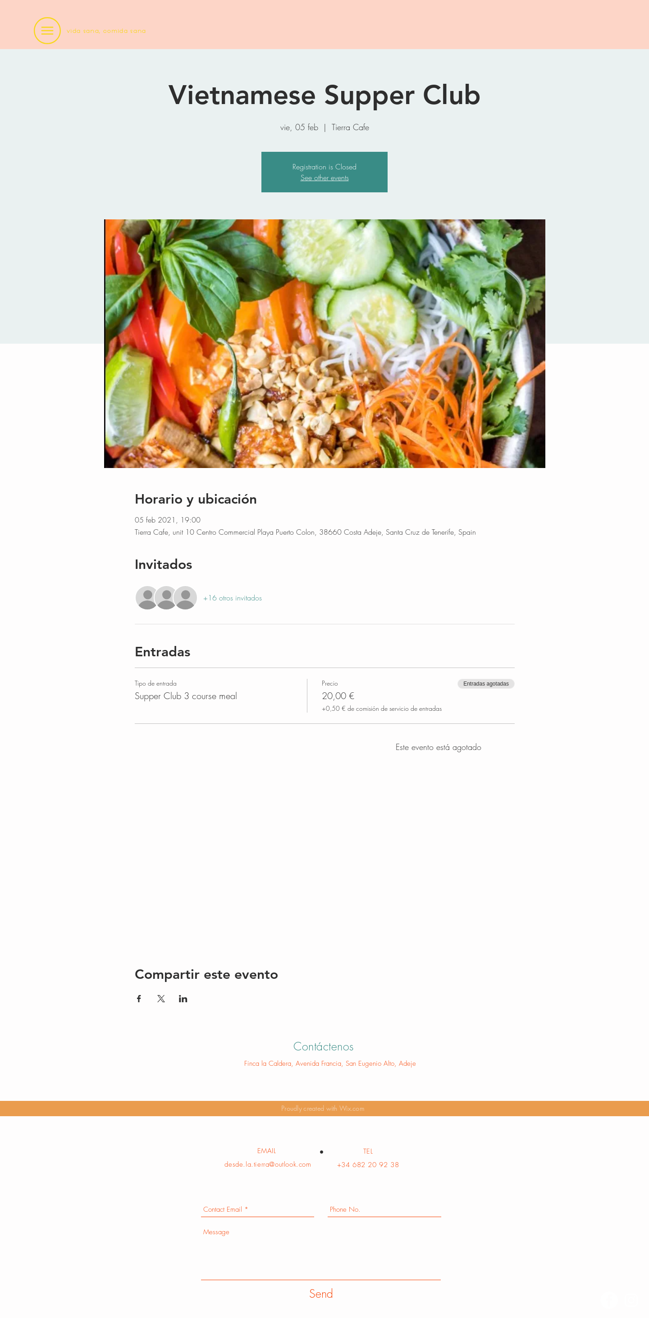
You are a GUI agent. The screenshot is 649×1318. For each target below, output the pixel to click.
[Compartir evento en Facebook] (139, 998)
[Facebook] (609, 1300)
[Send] (321, 1294)
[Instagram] (631, 1300)
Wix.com (351, 1108)
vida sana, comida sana (106, 31)
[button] (47, 30)
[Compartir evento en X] (161, 998)
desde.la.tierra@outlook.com (267, 1164)
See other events (325, 177)
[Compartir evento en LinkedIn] (183, 998)
